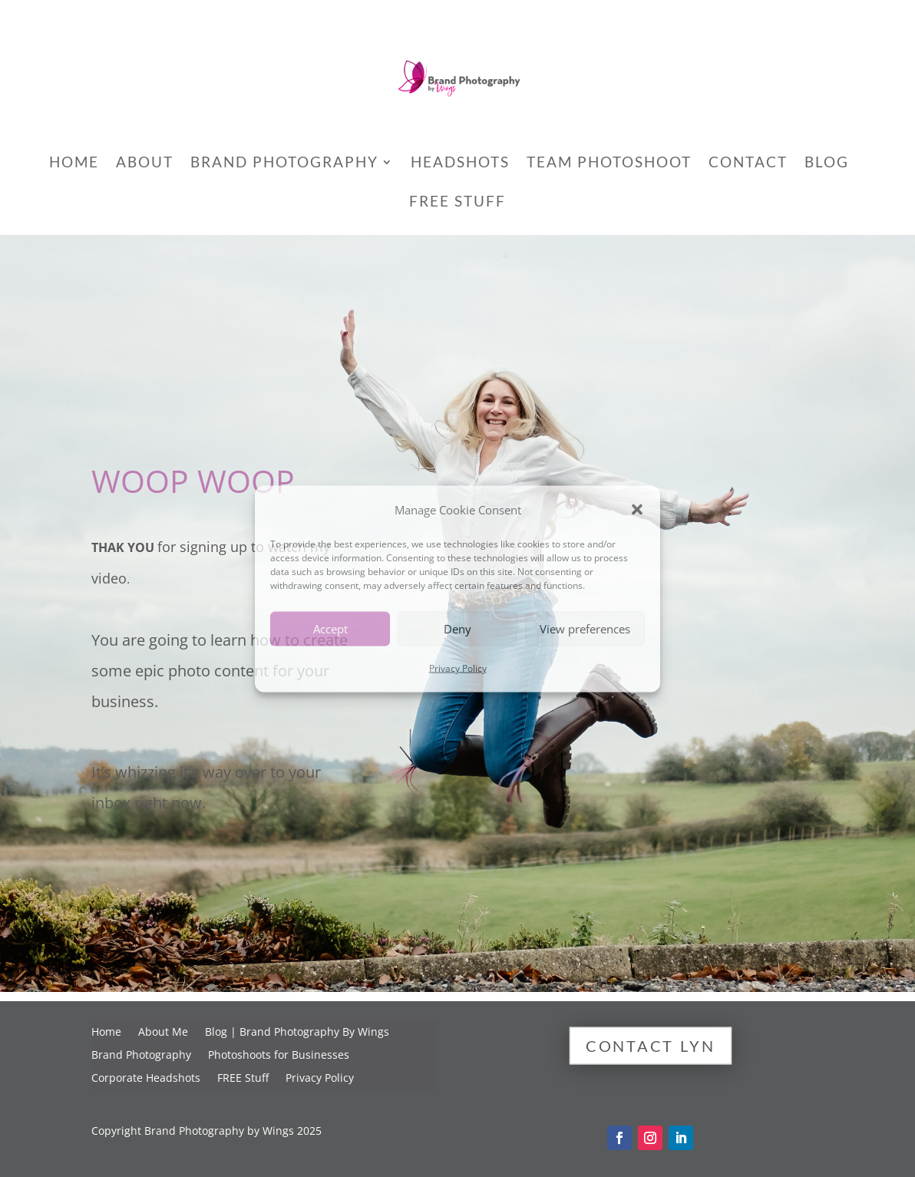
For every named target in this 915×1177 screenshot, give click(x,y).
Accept (330, 628)
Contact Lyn (650, 1045)
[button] (637, 509)
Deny (457, 628)
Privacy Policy (458, 667)
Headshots (460, 163)
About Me (163, 1033)
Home (74, 163)
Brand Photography (284, 163)
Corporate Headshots (145, 1079)
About (144, 163)
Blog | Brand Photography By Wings (297, 1033)
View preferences (585, 628)
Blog (826, 163)
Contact (748, 163)
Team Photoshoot (609, 163)
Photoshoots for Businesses (278, 1056)
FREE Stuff (457, 203)
